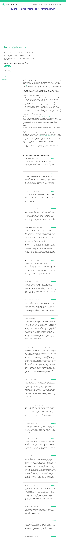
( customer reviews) (21, 49)
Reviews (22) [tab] (4, 79)
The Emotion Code (46, 116)
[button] (63, 4)
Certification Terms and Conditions (46, 135)
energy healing (27, 85)
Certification (11, 71)
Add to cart (8, 66)
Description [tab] (4, 76)
